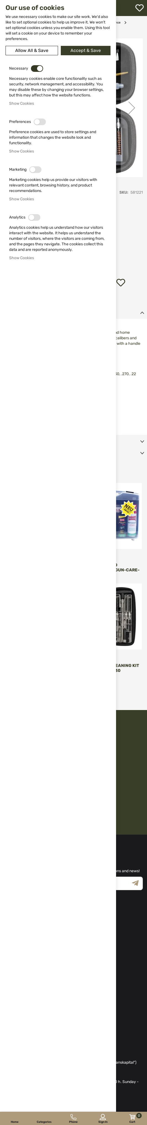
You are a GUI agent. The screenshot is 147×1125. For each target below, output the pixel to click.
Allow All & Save (31, 50)
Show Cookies (21, 103)
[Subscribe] (137, 883)
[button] (132, 107)
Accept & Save (85, 50)
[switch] (37, 68)
